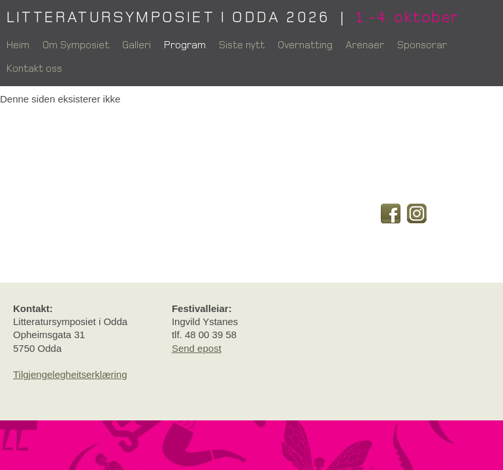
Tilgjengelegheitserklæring (70, 374)
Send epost (196, 348)
